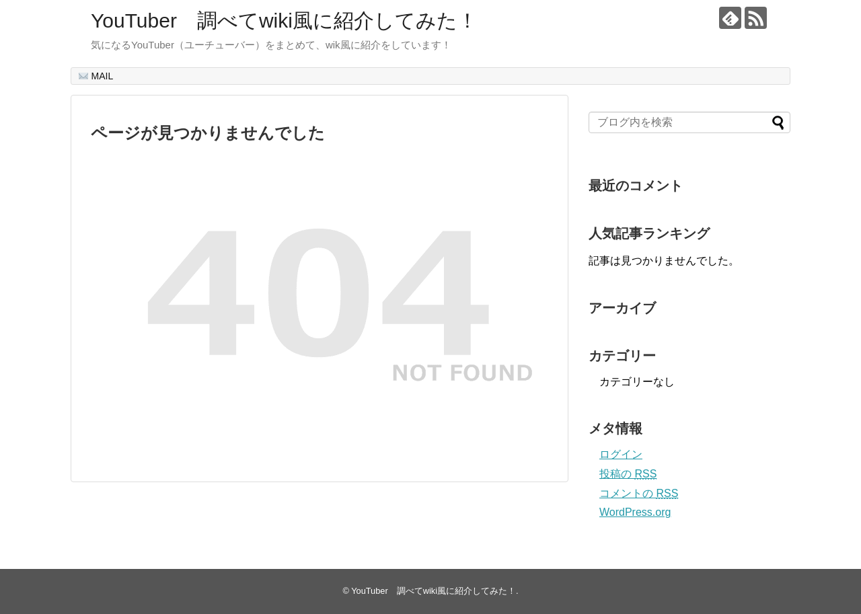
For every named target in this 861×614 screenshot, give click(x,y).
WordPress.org (635, 512)
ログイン (620, 454)
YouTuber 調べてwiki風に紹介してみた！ (284, 20)
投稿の (628, 473)
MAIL (96, 76)
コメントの (638, 493)
